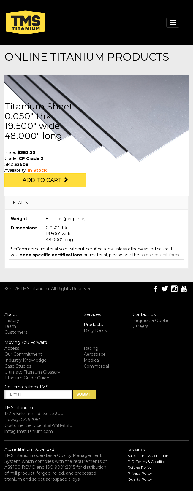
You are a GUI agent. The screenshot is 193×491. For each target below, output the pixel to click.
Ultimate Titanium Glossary (32, 372)
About (10, 314)
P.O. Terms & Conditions (148, 461)
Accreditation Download (29, 449)
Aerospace (95, 354)
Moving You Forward (25, 342)
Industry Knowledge (25, 360)
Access (11, 348)
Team (10, 326)
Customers (15, 332)
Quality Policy (140, 479)
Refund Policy (139, 467)
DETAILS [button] (18, 202)
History (11, 320)
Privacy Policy (140, 473)
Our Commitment (23, 354)
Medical (92, 360)
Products (93, 324)
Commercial (96, 366)
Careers (140, 326)
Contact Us (144, 314)
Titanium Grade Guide (26, 378)
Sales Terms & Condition (148, 455)
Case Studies (17, 366)
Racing (91, 348)
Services (92, 314)
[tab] (96, 202)
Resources (136, 449)
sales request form (159, 255)
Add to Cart (45, 180)
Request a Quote (150, 320)
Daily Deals (95, 330)
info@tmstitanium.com (28, 431)
